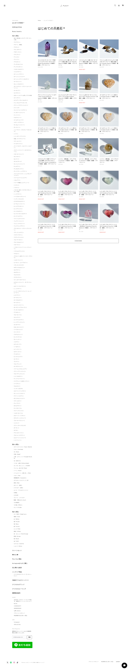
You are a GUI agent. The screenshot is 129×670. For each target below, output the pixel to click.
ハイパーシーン (18, 440)
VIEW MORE (78, 241)
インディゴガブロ (18, 388)
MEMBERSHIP (17, 608)
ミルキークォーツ (18, 260)
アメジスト (16, 57)
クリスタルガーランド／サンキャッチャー (22, 575)
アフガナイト (17, 312)
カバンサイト (17, 97)
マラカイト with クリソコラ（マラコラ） (23, 256)
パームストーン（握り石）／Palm (22, 473)
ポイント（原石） (18, 485)
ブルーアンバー (18, 364)
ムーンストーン (18, 349)
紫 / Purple (17, 521)
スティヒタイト (18, 400)
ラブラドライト (18, 277)
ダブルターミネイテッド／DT (21, 480)
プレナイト (16, 361)
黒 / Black (16, 538)
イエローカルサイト (19, 69)
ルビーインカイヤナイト (20, 286)
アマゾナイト (17, 54)
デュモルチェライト (19, 168)
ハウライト (16, 187)
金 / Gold (16, 541)
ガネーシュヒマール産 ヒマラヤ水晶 (23, 95)
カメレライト (17, 317)
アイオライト (17, 354)
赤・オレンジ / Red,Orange (21, 533)
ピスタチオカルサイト (19, 201)
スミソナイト (17, 332)
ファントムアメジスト (19, 218)
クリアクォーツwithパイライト (21, 381)
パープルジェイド (18, 329)
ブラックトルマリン (19, 232)
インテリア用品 (17, 572)
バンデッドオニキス (19, 199)
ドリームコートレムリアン (20, 177)
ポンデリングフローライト (20, 307)
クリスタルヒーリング (19, 589)
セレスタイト (17, 156)
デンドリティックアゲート (20, 171)
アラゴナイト (17, 61)
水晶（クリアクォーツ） (20, 138)
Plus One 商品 (16, 559)
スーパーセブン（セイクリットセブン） (22, 146)
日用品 (15, 492)
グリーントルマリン (19, 395)
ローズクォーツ (18, 297)
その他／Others (18, 505)
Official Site (17, 624)
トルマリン (16, 341)
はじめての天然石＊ (18, 23)
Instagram (17, 622)
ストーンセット (17, 550)
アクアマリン (17, 42)
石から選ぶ (15, 36)
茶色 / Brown (17, 536)
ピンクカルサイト (18, 211)
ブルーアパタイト (18, 239)
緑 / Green (17, 526)
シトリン (16, 133)
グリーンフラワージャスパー (21, 105)
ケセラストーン (18, 117)
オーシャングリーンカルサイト (21, 79)
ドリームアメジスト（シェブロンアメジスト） (22, 174)
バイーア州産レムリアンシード (21, 182)
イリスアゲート (18, 71)
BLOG (15, 603)
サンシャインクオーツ (19, 393)
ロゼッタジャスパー (19, 327)
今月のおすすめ (17, 27)
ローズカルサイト (18, 300)
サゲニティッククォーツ (20, 418)
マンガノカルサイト (19, 309)
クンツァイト (17, 115)
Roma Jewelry (17, 31)
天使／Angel (17, 454)
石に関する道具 (17, 567)
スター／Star (17, 475)
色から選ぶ (15, 511)
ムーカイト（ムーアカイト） (21, 262)
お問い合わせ (17, 610)
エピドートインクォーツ (20, 437)
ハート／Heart (17, 470)
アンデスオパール (18, 64)
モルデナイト (17, 272)
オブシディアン (18, 344)
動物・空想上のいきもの (20, 500)
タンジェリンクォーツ (19, 163)
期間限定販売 (16, 593)
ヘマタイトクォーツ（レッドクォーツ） (22, 248)
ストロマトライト (18, 143)
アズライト (16, 47)
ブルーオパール (18, 314)
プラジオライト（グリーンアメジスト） (22, 229)
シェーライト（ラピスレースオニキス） (22, 130)
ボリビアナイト (18, 405)
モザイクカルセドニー (19, 267)
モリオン (16, 430)
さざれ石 (16, 495)
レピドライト (17, 295)
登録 (29, 637)
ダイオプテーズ (18, 161)
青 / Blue (16, 524)
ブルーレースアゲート (19, 435)
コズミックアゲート (19, 122)
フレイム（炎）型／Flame (20, 468)
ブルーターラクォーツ (19, 420)
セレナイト (16, 159)
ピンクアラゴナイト (19, 206)
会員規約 (118, 661)
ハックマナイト (18, 194)
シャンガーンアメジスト (20, 136)
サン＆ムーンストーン (19, 124)
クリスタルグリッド (18, 584)
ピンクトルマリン (18, 216)
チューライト (17, 403)
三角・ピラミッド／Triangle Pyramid (23, 457)
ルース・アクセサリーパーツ (21, 490)
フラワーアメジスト (19, 237)
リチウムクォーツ (18, 334)
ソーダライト (17, 346)
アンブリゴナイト (18, 66)
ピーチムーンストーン (19, 203)
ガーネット (16, 427)
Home (39, 20)
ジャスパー (16, 423)
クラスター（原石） (19, 487)
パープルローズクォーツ (20, 196)
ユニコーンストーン (19, 305)
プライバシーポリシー (19, 613)
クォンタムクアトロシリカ (20, 102)
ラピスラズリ (17, 274)
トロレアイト (17, 180)
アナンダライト (18, 49)
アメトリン (16, 59)
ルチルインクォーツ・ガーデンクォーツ (22, 283)
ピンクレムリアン (18, 356)
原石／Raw (16, 482)
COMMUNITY (17, 606)
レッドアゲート (18, 288)
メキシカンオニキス (19, 265)
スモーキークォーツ (19, 154)
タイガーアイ (17, 324)
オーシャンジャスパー (19, 76)
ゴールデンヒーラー (19, 120)
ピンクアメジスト (18, 208)
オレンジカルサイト (19, 84)
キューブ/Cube (18, 507)
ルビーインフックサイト (20, 391)
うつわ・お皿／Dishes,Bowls (21, 463)
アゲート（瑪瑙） (18, 44)
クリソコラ (16, 107)
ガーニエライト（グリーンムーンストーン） (22, 87)
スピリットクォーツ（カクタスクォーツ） (22, 150)
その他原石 (16, 502)
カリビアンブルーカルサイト (21, 100)
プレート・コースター (19, 497)
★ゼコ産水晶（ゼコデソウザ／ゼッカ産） (22, 39)
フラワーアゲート (18, 234)
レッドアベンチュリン (19, 322)
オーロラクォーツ (18, 366)
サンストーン (17, 127)
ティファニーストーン (19, 378)
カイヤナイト (17, 92)
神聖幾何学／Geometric (20, 477)
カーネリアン (17, 90)
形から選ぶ (15, 444)
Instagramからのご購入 (19, 563)
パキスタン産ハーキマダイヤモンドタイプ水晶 (22, 190)
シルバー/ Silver (18, 546)
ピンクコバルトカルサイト (20, 213)
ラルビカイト (17, 386)
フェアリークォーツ (19, 221)
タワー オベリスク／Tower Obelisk (23, 446)
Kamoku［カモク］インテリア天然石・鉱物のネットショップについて (23, 600)
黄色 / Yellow (17, 531)
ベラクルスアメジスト (19, 251)
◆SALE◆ (15, 554)
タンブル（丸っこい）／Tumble (22, 465)
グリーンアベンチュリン (20, 371)
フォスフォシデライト (19, 225)
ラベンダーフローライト (20, 279)
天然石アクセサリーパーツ (20, 580)
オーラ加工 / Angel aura (20, 514)
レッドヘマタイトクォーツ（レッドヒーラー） (22, 292)
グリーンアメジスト (19, 410)
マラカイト (16, 253)
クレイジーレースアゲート (20, 110)
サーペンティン (18, 339)
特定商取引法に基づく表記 (20, 615)
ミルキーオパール (18, 413)
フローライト (17, 244)
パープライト (17, 383)
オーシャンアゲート (19, 74)
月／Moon (16, 451)
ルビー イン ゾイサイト (19, 415)
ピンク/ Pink (17, 528)
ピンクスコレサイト (19, 319)
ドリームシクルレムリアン (20, 368)
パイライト (16, 185)
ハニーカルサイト (18, 376)
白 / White (16, 519)
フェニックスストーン (19, 223)
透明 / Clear (17, 516)
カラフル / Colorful (19, 543)
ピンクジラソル (18, 336)
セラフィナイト (18, 351)
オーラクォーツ (18, 81)
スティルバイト (18, 141)
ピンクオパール (18, 408)
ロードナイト (17, 302)
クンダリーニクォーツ (19, 112)
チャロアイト (17, 166)
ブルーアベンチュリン (19, 373)
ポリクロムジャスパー (19, 398)
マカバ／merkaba (18, 449)
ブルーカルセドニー (19, 242)
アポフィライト (18, 52)
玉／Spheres (17, 460)
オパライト (16, 359)
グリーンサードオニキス (20, 425)
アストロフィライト (19, 432)
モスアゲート (17, 270)
